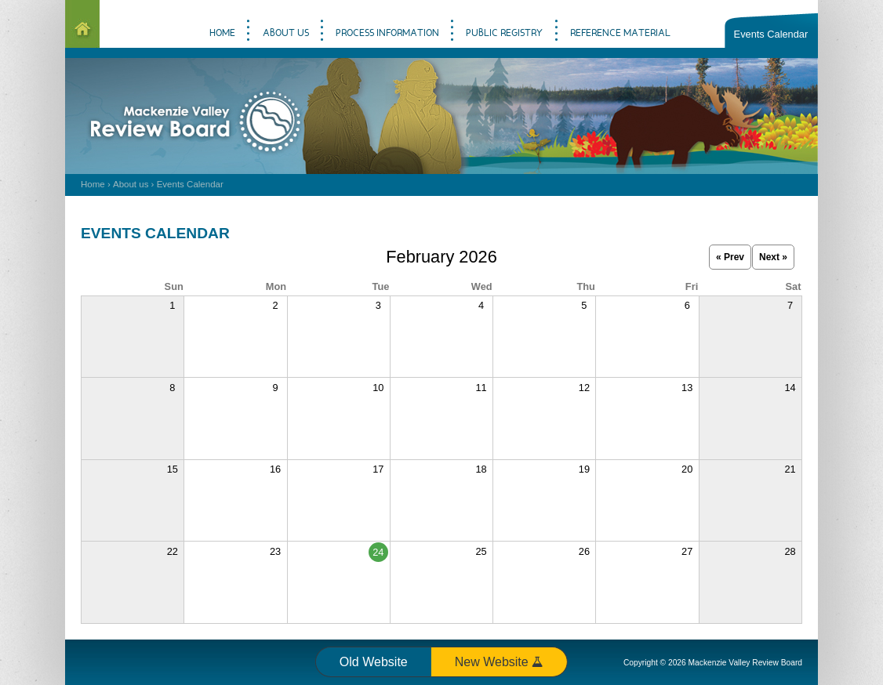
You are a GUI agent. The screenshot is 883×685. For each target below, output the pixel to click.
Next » (773, 257)
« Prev (730, 257)
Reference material (620, 33)
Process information (387, 33)
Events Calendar (771, 34)
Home (93, 184)
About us (130, 184)
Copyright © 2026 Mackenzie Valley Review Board (712, 662)
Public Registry (504, 33)
